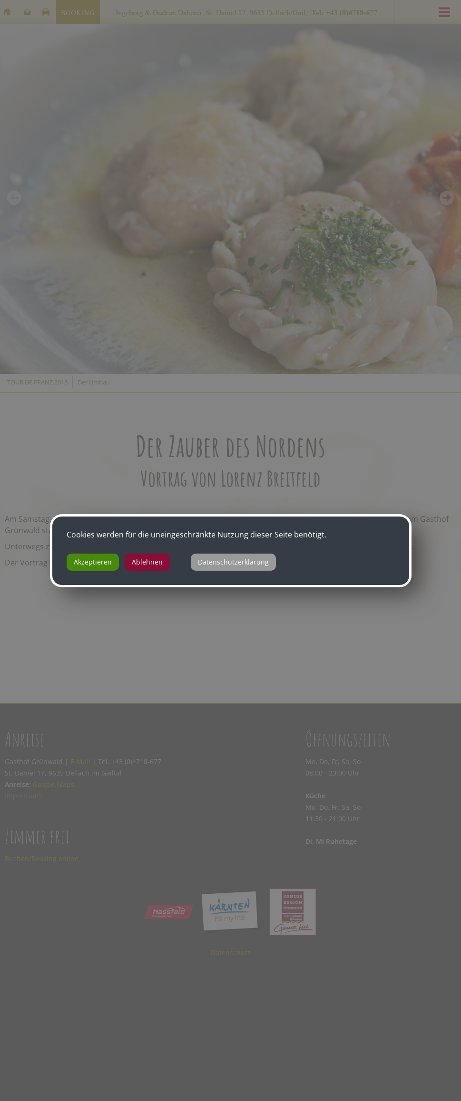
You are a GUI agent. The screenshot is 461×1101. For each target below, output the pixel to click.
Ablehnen (147, 561)
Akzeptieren (93, 561)
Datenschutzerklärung (233, 561)
